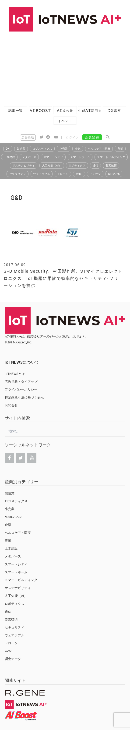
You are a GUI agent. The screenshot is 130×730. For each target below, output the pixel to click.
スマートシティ (53, 157)
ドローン (62, 174)
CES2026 (114, 174)
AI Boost (40, 110)
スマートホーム (80, 157)
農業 (120, 148)
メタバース (29, 157)
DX (8, 148)
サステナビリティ (23, 165)
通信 (95, 165)
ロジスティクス (42, 148)
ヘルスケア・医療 (99, 148)
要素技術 (111, 165)
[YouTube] (31, 458)
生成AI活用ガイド (89, 110)
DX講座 (114, 110)
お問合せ (11, 405)
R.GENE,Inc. (23, 342)
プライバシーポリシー (21, 389)
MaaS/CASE (13, 517)
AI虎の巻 (65, 110)
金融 (78, 148)
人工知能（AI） (51, 165)
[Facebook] (9, 458)
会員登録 (92, 137)
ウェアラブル (41, 174)
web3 (79, 174)
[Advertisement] (65, 66)
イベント (65, 121)
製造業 (21, 148)
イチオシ (95, 174)
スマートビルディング (111, 157)
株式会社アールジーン (43, 336)
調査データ (13, 659)
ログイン (72, 137)
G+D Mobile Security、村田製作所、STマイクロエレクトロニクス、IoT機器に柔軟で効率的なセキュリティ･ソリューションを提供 (63, 278)
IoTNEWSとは (15, 374)
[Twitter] (20, 458)
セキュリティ (17, 174)
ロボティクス (77, 165)
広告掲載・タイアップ (21, 382)
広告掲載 (27, 137)
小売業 (63, 148)
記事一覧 (15, 110)
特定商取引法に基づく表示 (24, 397)
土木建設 (9, 157)
